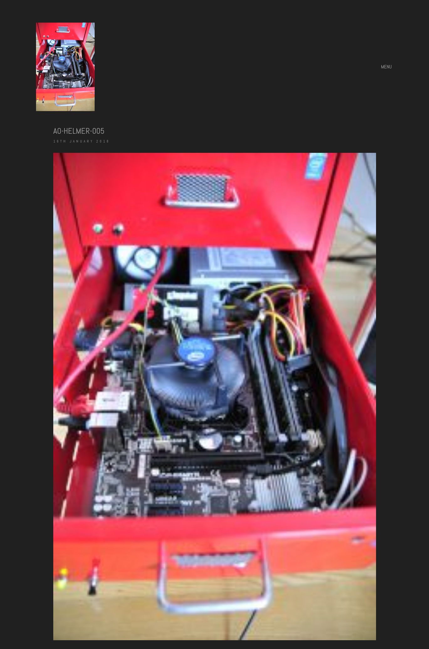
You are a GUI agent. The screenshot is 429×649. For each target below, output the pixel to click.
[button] (387, 66)
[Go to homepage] (65, 67)
